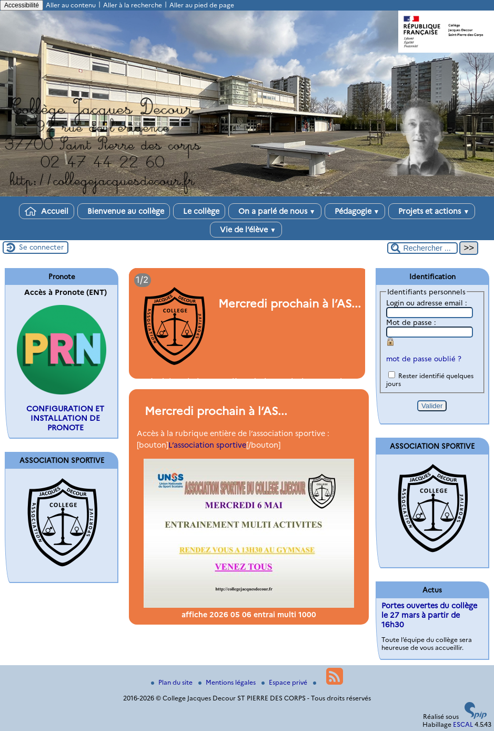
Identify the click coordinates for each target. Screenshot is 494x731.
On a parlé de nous (275, 211)
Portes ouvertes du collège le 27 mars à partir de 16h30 (429, 615)
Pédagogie (355, 211)
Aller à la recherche (132, 5)
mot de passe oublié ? (423, 358)
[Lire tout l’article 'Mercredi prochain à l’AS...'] (247, 323)
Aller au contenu (71, 5)
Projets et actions (431, 211)
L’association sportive (207, 445)
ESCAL (463, 724)
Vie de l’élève (246, 229)
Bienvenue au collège (123, 211)
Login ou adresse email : (426, 303)
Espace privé (285, 682)
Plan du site (172, 682)
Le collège (199, 211)
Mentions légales (227, 682)
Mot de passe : (411, 322)
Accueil (46, 211)
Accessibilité (21, 5)
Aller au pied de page (201, 5)
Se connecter (41, 247)
